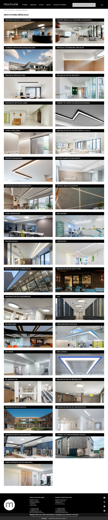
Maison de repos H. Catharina (18, 20)
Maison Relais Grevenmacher (18, 186)
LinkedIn (104, 506)
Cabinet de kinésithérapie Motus (71, 435)
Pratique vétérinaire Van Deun (70, 48)
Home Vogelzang (12, 131)
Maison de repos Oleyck (15, 407)
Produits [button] (24, 5)
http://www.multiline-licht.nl (61, 512)
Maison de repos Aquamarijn (18, 296)
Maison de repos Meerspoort (18, 435)
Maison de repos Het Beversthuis (71, 407)
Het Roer (9, 352)
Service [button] (41, 5)
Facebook (104, 498)
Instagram (104, 502)
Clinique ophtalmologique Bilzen (20, 48)
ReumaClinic (10, 324)
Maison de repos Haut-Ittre (69, 269)
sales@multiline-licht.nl (60, 511)
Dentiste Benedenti (13, 158)
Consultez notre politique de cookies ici (57, 518)
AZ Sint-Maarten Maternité (68, 158)
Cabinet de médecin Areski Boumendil (73, 103)
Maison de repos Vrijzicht (68, 75)
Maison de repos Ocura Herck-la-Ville (73, 131)
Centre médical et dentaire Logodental (74, 20)
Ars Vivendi (61, 213)
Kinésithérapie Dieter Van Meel (19, 462)
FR (102, 5)
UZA (58, 296)
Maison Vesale (11, 241)
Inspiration (33, 5)
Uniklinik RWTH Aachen (67, 324)
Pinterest (104, 511)
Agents (48, 5)
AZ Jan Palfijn (11, 379)
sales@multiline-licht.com (35, 511)
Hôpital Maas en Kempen (67, 186)
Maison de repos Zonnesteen (18, 269)
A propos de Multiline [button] (59, 5)
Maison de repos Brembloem (69, 379)
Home (5, 10)
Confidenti (61, 241)
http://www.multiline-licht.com (36, 512)
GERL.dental (62, 352)
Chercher (74, 5)
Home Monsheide (12, 213)
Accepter (44, 518)
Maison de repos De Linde (16, 103)
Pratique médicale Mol (15, 75)
